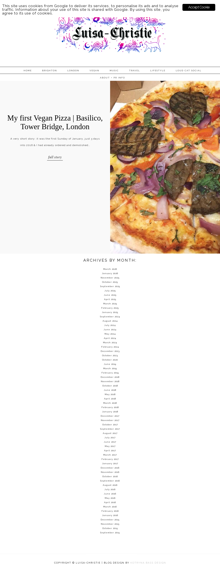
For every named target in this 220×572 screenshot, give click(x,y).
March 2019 (110, 368)
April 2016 (110, 502)
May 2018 (110, 394)
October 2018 (110, 386)
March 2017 (110, 455)
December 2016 (110, 468)
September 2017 (110, 429)
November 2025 (110, 277)
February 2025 (110, 308)
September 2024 (110, 316)
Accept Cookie (199, 7)
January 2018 (110, 411)
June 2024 (110, 329)
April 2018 (110, 398)
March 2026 (110, 269)
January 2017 (110, 463)
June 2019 (110, 364)
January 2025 (110, 312)
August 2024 (110, 321)
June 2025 (110, 295)
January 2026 (110, 273)
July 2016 (110, 489)
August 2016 (110, 485)
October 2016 (110, 476)
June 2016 (110, 494)
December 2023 (110, 351)
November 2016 (110, 472)
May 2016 (110, 498)
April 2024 (110, 338)
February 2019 (110, 373)
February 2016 (110, 511)
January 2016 (110, 515)
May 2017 (110, 446)
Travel (134, 70)
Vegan (94, 70)
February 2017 (110, 459)
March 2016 (110, 506)
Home (28, 70)
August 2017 (110, 433)
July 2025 (110, 290)
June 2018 (110, 390)
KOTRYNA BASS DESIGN (148, 562)
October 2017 (110, 424)
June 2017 (110, 442)
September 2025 (110, 286)
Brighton (49, 70)
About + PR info (112, 77)
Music (114, 70)
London (73, 70)
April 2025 (110, 299)
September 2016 (110, 481)
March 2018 (110, 403)
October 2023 (110, 355)
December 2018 (110, 377)
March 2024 (110, 342)
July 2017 (110, 437)
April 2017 (110, 450)
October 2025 (110, 282)
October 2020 (110, 360)
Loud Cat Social (188, 70)
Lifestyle (157, 70)
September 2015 (110, 532)
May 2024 (110, 334)
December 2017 (110, 416)
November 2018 (110, 381)
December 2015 (110, 519)
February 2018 (110, 407)
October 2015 (110, 528)
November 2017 (110, 420)
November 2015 (110, 524)
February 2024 (110, 347)
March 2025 (110, 303)
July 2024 (110, 325)
